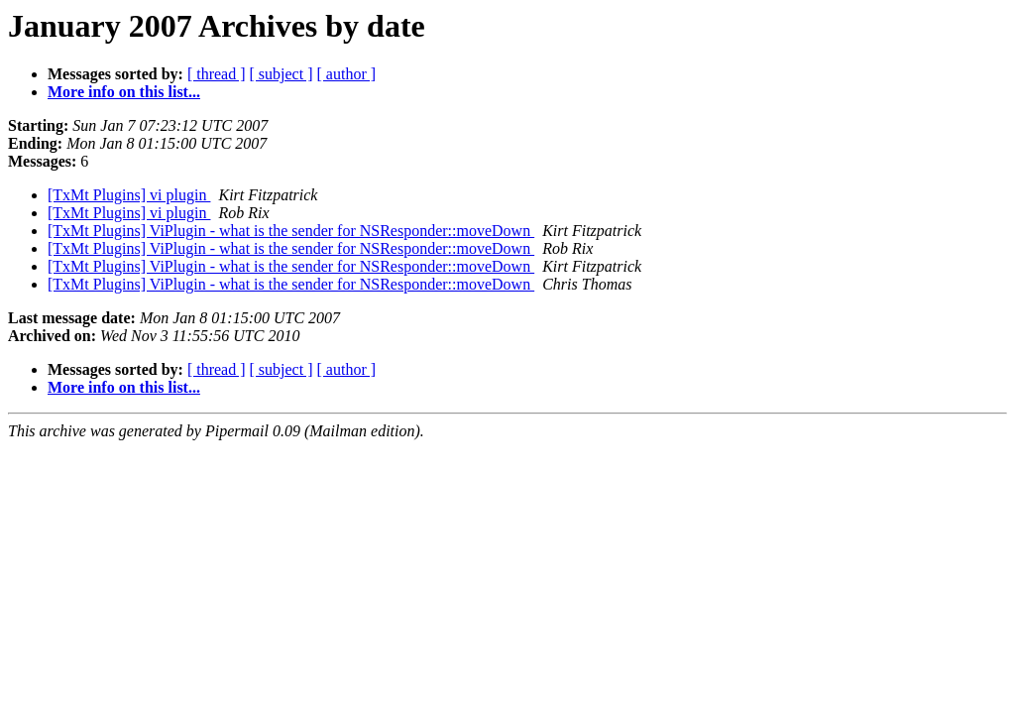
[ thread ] (216, 73)
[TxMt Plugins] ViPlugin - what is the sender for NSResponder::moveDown (291, 230)
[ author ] (347, 73)
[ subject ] (281, 73)
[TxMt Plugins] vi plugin (129, 194)
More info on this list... (124, 91)
